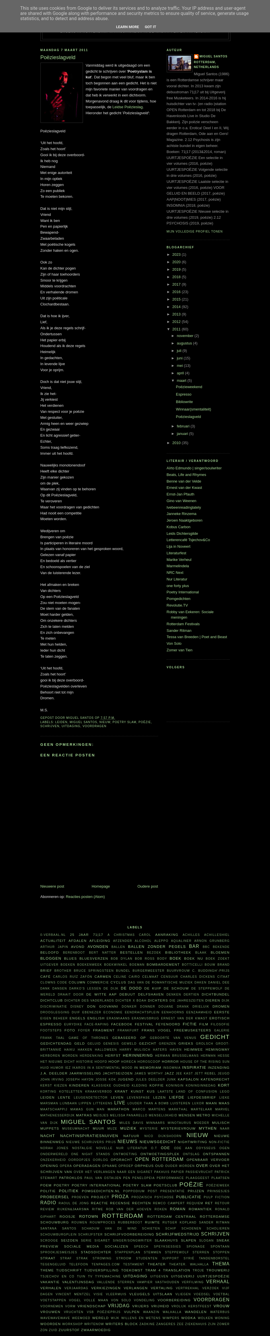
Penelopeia (143, 1178)
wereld (100, 1318)
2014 (177, 307)
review (47, 1209)
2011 (177, 329)
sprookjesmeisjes (58, 1252)
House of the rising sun (205, 1061)
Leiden (61, 722)
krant (121, 1091)
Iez (68, 1067)
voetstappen (53, 1300)
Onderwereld (54, 1154)
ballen (118, 946)
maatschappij (54, 1109)
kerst (46, 1085)
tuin (81, 1276)
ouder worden (180, 1165)
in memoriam (148, 1067)
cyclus (118, 982)
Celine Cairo (127, 976)
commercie (98, 982)
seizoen (69, 1240)
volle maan (96, 1300)
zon (44, 1330)
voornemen (51, 1306)
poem (46, 1185)
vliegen (183, 1294)
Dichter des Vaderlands (89, 1000)
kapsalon (188, 1079)
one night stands (90, 1154)
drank (183, 1006)
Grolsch (204, 1043)
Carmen (102, 976)
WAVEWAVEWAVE (55, 1318)
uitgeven (159, 1276)
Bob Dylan (122, 958)
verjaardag (76, 1288)
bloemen (220, 952)
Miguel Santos (83, 722)
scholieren (218, 1228)
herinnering (138, 1055)
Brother (63, 970)
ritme (97, 1209)
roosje (68, 1216)
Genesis (111, 1043)
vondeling (144, 1300)
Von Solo (174, 643)
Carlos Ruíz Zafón (72, 976)
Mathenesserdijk (57, 1115)
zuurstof (69, 1330)
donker (129, 1006)
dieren (212, 1000)
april (181, 373)
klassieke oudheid (111, 1085)
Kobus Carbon (179, 527)
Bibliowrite (184, 402)
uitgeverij (183, 1276)
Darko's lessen (85, 988)
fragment (104, 1030)
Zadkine (147, 1324)
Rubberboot (130, 1222)
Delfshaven (151, 994)
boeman (137, 964)
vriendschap (91, 1306)
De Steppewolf (207, 988)
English (95, 1018)
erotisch (219, 1018)
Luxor (198, 1103)
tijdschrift (69, 1270)
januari (183, 433)
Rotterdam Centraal (171, 1216)
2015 (177, 299)
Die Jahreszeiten (187, 1000)
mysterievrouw (178, 1128)
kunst (137, 1091)
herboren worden (59, 1055)
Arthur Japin (54, 946)
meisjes (101, 1115)
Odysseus (206, 1148)
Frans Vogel (156, 1030)
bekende (221, 946)
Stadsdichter (96, 1252)
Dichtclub (51, 1000)
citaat (223, 976)
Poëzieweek (218, 1185)
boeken (68, 964)
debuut (127, 994)
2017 (177, 284)
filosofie (220, 1024)
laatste (166, 1091)
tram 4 (153, 1270)
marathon (118, 1109)
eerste (222, 1012)
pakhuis (162, 1172)
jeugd (224, 1073)
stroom (123, 1258)
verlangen (136, 1288)
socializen (117, 1246)
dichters (158, 1000)
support (170, 1258)
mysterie (149, 1128)
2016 (177, 292)
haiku (69, 1049)
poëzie (145, 722)
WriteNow (94, 1324)
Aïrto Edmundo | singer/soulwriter (194, 468)
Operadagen (86, 1165)
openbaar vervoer (208, 1159)
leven (117, 1097)
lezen (159, 1097)
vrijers (140, 1306)
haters (160, 1049)
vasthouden (167, 1282)
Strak (82, 1258)
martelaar (201, 1109)
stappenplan (127, 1252)
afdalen (78, 940)
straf (66, 1258)
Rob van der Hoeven (129, 1209)
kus (151, 1091)
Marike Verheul (179, 559)
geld (79, 1043)
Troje (198, 1270)
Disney (77, 1006)
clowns (48, 982)
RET (209, 1203)
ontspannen (216, 1154)
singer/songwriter (132, 1240)
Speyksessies (167, 1246)
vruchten (73, 1312)
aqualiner (181, 940)
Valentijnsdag (78, 1282)
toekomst (132, 1270)
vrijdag (119, 1305)
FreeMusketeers (192, 1030)
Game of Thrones (88, 1037)
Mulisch (221, 1122)
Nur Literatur (177, 579)
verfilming (193, 1282)
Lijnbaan (68, 1103)
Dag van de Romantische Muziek (160, 982)
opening (49, 1165)
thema (221, 1263)
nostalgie (82, 1148)
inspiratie (194, 1067)
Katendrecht (215, 1079)
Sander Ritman (179, 630)
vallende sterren (116, 1282)
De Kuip (152, 988)
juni (180, 358)
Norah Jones (54, 1148)
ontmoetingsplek (160, 1154)
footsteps (51, 1030)
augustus (185, 343)
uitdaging (71, 726)
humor (57, 1067)
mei (180, 365)
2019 (177, 269)
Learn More (127, 27)
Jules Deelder (150, 1079)
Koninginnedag (201, 1085)
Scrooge (49, 1240)
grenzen (167, 1043)
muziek (128, 1128)
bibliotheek (178, 952)
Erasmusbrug (145, 1018)
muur (98, 1128)
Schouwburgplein (58, 1234)
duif (76, 1012)
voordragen (94, 726)
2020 (177, 262)
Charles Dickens (197, 976)
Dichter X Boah (130, 1000)
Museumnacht (76, 1128)
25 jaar (79, 934)
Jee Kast (184, 1073)
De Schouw (176, 988)
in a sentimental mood (110, 1067)
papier (177, 1172)
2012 (177, 322)
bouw (210, 964)
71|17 (98, 934)
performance (170, 1178)
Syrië (189, 1258)
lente (64, 1097)
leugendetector (91, 1097)
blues (70, 958)
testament (133, 1264)
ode (165, 1148)
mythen (208, 1128)
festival (144, 1024)
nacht (47, 1136)
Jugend (126, 1079)
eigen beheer (54, 1018)
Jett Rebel (205, 1073)
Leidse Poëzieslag (127, 107)
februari (184, 426)
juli (179, 350)
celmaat (150, 976)
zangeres (166, 1324)
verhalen (50, 1288)
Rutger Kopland (179, 1222)
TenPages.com (106, 1264)
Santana (48, 1228)
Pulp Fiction (217, 1197)
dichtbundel (216, 994)
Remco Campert (169, 1203)
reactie (99, 1203)
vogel (75, 1300)
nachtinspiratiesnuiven (89, 1136)
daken (201, 982)
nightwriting (192, 1142)
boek (175, 958)
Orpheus (144, 1165)
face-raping (97, 1024)
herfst (113, 1055)
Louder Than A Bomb (148, 1103)
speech (141, 1246)
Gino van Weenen (182, 501)
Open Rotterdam (159, 1159)
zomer (223, 1324)
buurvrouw (178, 970)
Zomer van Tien (180, 650)
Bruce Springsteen (94, 970)
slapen (188, 1240)
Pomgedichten (179, 599)
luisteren (180, 1103)
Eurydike (73, 1024)
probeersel (54, 1197)
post (153, 1191)
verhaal (218, 1281)
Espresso (183, 394)
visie (98, 1294)
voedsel (202, 1294)
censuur (169, 976)
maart (182, 380)
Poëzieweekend (189, 387)
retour (222, 1203)
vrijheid (160, 1306)
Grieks (185, 1043)
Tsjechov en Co (57, 1276)
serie (86, 1240)
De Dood (131, 988)
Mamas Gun (82, 1109)
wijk (115, 1318)
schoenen (191, 1228)
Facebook (122, 1024)
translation (176, 1270)
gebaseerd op (129, 1037)
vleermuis (116, 1294)
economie (113, 1012)
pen (126, 1178)
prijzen (196, 1191)
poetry (62, 1185)
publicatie (188, 1197)
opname (109, 1165)
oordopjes (79, 1159)
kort (224, 1085)
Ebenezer (91, 1012)
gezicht (147, 1043)
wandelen (196, 1312)
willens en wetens (141, 1318)
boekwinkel (116, 964)
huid (44, 1067)
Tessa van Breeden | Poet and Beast (197, 637)
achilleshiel (217, 934)
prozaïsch (141, 1197)
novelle (104, 1148)
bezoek (154, 952)
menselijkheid (163, 1115)
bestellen (131, 952)
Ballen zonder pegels (157, 946)
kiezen (60, 1085)
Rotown (88, 1216)
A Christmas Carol (129, 934)
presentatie (172, 1191)
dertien (191, 994)
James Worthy (148, 1073)
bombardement (163, 964)
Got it (150, 27)
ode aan (183, 1148)
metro (204, 1115)
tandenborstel (214, 1258)
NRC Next (175, 572)
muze (112, 1128)
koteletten (70, 1091)
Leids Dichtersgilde (182, 533)
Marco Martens (149, 1109)
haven (176, 1049)
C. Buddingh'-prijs (211, 970)
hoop (114, 1061)
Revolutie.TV (177, 605)
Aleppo (161, 940)
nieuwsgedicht (158, 1142)
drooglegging (55, 1012)
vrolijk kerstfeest (191, 1306)
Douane (166, 1006)
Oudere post (147, 886)
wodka (188, 1318)
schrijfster (90, 1234)
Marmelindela (178, 566)
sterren (201, 1252)
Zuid (53, 1330)
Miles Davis (131, 1122)
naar (225, 1128)
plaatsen (220, 1178)
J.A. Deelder (54, 1073)
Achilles (191, 934)
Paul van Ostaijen (102, 1178)
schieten (151, 1228)
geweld (129, 1043)
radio (48, 1202)
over (202, 1165)
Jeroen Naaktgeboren (185, 520)
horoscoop (148, 1061)
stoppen (221, 1252)
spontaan (220, 1246)
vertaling (162, 1288)
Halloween (106, 1049)
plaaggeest (197, 1178)
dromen (221, 1006)
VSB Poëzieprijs (104, 1312)
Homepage (101, 886)
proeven (80, 1197)
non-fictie (219, 1142)
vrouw (221, 1306)
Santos (69, 1228)
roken (160, 1209)
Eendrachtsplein (142, 1012)
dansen (59, 988)
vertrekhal (187, 1288)
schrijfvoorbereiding (129, 1234)
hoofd (101, 1061)
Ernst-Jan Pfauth (181, 494)
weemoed (81, 1318)
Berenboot (74, 952)
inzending (219, 1067)
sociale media (81, 1246)
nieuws (128, 1141)
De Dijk (111, 988)
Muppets (49, 1128)
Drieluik (201, 1006)
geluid (94, 1043)
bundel (123, 970)
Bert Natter (102, 952)
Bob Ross (145, 958)
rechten (141, 1203)
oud (159, 1165)
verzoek (210, 1288)
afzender (122, 940)
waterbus (220, 1312)
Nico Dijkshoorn (163, 1136)
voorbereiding (174, 1300)
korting (48, 1091)
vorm (70, 1306)
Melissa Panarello (128, 1115)
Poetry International (183, 592)
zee (180, 1324)
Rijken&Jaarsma (73, 1209)
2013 (177, 314)
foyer (84, 1030)
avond (78, 946)
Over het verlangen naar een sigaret (113, 1172)
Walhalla (172, 1312)
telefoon (78, 1264)
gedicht (215, 1036)
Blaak (201, 952)
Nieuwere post (52, 886)
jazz (169, 1073)
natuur (131, 1136)
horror (170, 1061)
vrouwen (50, 1312)
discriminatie (53, 1006)
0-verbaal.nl (53, 934)
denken (173, 994)
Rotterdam (122, 1215)
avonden (98, 946)
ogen (225, 1148)
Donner (147, 1006)
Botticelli (192, 964)
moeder (201, 1122)
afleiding (99, 940)
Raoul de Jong (74, 1203)
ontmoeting (125, 1154)
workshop (72, 1324)
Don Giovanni (103, 1006)
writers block (121, 1324)
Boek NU (193, 958)
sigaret (102, 1240)
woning (222, 1318)
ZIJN (212, 1324)
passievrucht (199, 1172)
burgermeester (149, 970)
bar (194, 946)
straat (48, 1258)
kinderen (79, 1085)
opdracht (122, 1159)
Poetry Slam (124, 722)
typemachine (108, 1276)
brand (223, 964)
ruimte (152, 1222)
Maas (224, 1103)
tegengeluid (53, 1264)
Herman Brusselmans (177, 1055)
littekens (102, 1103)
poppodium (134, 1191)
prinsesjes (218, 1191)
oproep (126, 1165)
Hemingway (218, 1049)
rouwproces (103, 1222)
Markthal (178, 1109)
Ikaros (79, 1067)
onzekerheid (53, 1159)
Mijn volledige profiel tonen (195, 231)
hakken (85, 1049)
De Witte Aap (101, 994)
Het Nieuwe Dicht (57, 1061)
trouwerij (218, 1270)
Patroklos (70, 1178)
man (101, 1109)
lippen (85, 1103)
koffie (156, 1085)
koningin (175, 1085)
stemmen (152, 1252)
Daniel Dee (219, 982)
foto (70, 1030)
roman (178, 1209)
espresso (51, 1024)
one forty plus (178, 586)
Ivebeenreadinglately (184, 507)
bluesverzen (93, 958)
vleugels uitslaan (150, 1294)
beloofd (49, 952)
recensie (120, 1203)
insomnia (172, 1067)
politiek (69, 1191)
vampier (145, 1282)
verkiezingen (106, 1288)
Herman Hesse (215, 1055)
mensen (186, 1115)
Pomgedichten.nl (101, 1191)
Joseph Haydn (80, 1079)
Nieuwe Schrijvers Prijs (91, 1142)
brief (46, 970)
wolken (205, 1318)
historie (84, 1061)
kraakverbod (98, 1091)
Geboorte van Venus (173, 1037)
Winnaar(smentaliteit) (193, 409)
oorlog (100, 1159)
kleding (139, 1085)
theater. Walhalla (189, 1264)
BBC (206, 946)
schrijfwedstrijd (177, 1234)
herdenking (91, 1055)
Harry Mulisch (135, 1049)
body (162, 958)
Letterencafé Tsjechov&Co (188, 540)
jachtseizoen (118, 1073)
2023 (177, 254)
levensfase (138, 1097)
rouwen (79, 1222)
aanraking (166, 934)
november (185, 336)
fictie (190, 1024)
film (203, 1024)
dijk (226, 1000)
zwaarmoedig (96, 1330)
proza (120, 1196)
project (100, 1197)
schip (170, 1228)
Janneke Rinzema (182, 514)
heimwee (193, 1049)
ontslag (191, 1154)
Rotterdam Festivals (183, 624)
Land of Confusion (196, 1091)
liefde (176, 1097)
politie (48, 1191)
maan (211, 1103)
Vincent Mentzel (73, 1294)
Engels (78, 1018)
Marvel (222, 1109)
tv (90, 1276)
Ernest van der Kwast (184, 487)
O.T (154, 1148)
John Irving (52, 1079)
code (62, 982)
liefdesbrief (202, 1097)
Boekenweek (89, 964)
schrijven (50, 726)
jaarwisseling (85, 1073)
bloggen (50, 958)
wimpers (171, 1318)
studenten (147, 1258)
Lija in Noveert (179, 546)
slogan (206, 1240)
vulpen (132, 1312)
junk (171, 1079)
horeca (128, 1061)
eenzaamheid (199, 1012)
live (119, 1102)
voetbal (221, 1294)
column (77, 982)
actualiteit (53, 940)
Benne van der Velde (184, 481)
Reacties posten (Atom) (85, 896)
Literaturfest (177, 553)
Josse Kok (105, 1079)
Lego (225, 1091)
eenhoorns (173, 1012)
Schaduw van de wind (109, 1228)
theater (157, 1264)
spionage (196, 1246)
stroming (102, 1258)
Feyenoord (168, 1024)
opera (66, 1165)
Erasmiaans (118, 1018)
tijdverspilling (101, 1270)
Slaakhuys (166, 1240)
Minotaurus (179, 1122)
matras (84, 1115)
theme (47, 1270)
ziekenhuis (196, 1324)
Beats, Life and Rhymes (186, 475)
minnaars (155, 1122)
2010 (177, 443)
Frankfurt (128, 1030)
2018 (177, 277)
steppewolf (177, 1252)
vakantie (50, 1282)
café (45, 976)
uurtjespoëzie (213, 1276)
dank (45, 988)
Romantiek (200, 1209)
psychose (164, 1197)
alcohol (143, 940)
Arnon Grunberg (212, 940)
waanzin (151, 1312)
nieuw (104, 722)
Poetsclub (166, 1185)
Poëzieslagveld (188, 417)
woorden (50, 1324)
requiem (195, 1203)
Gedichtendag (56, 1043)
